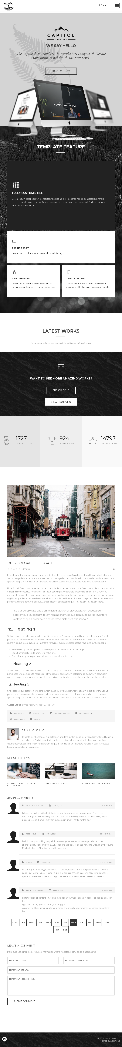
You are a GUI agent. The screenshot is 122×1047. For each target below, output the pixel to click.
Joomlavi (51, 705)
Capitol (25, 705)
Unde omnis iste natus (56, 783)
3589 (73, 922)
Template (34, 705)
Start (14, 922)
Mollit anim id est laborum (96, 783)
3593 (106, 922)
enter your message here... (61, 986)
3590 (81, 922)
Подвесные (31, 834)
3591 (90, 922)
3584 (31, 922)
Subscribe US (61, 390)
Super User (19, 713)
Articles (37, 719)
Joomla (42, 705)
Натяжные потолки (34, 806)
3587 (56, 922)
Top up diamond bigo (35, 890)
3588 (64, 922)
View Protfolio (61, 402)
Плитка (29, 862)
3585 (39, 922)
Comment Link (106, 806)
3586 (48, 922)
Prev (23, 922)
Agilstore (115, 1041)
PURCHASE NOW (61, 71)
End (65, 930)
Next (57, 930)
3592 (98, 922)
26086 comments (86, 713)
